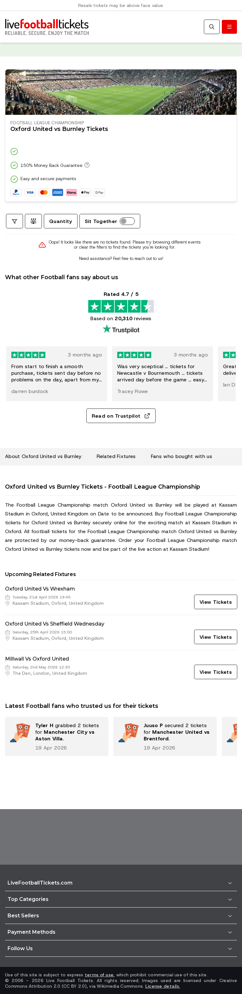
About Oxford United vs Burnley (43, 456)
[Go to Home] (47, 26)
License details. (162, 986)
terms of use (99, 975)
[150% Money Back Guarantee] (86, 165)
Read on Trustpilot (121, 416)
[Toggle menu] (229, 27)
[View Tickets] (215, 602)
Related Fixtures (116, 456)
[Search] (211, 27)
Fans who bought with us (181, 456)
